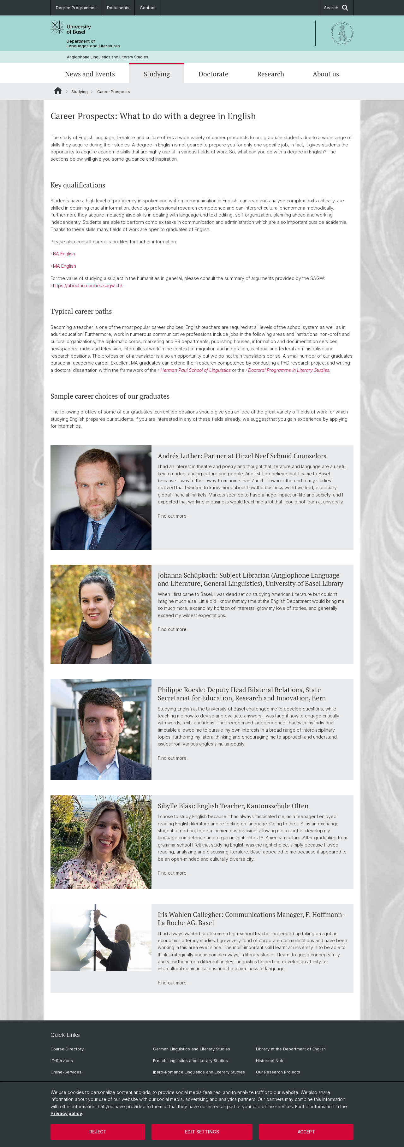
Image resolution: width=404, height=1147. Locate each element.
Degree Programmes (76, 7)
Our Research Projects (278, 1072)
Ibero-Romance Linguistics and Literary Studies (199, 1072)
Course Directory (67, 1049)
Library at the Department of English (291, 1049)
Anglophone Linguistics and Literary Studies (107, 57)
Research (270, 73)
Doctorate (214, 73)
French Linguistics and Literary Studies (190, 1060)
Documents (118, 7)
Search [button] (336, 8)
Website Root (58, 90)
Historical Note (270, 1060)
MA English (64, 266)
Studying (157, 73)
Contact (148, 7)
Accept (306, 1131)
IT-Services (61, 1060)
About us (326, 73)
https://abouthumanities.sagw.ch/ (87, 285)
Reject (97, 1131)
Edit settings (202, 1131)
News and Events (90, 73)
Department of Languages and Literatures (93, 43)
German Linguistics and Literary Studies (191, 1049)
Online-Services (65, 1072)
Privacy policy (66, 1113)
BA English (64, 254)
